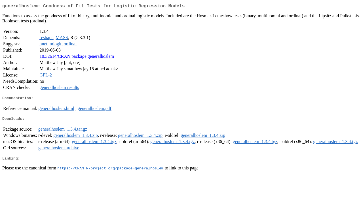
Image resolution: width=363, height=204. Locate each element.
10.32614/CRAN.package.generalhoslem (76, 57)
